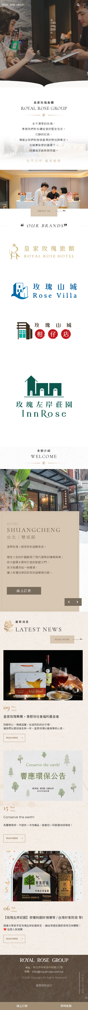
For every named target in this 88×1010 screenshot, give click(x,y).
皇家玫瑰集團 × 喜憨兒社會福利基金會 (31, 717)
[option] (44, 44)
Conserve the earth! (18, 817)
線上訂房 (22, 1006)
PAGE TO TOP (83, 984)
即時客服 (66, 1006)
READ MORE (15, 738)
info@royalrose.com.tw (48, 971)
